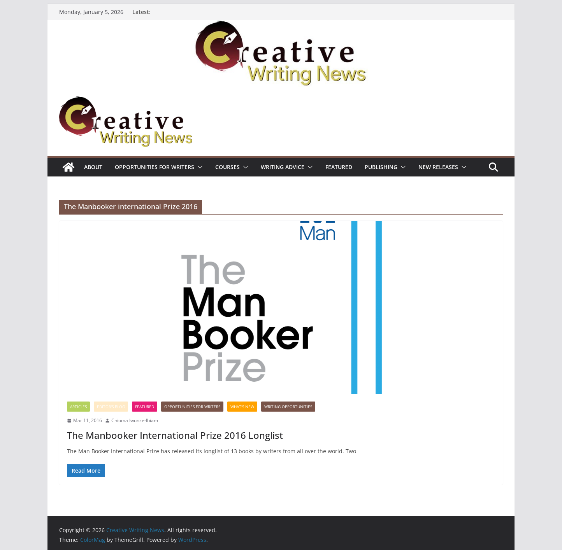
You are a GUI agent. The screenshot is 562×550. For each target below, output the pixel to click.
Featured (338, 167)
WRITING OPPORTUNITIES (288, 406)
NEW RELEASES (438, 167)
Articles (78, 406)
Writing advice (282, 167)
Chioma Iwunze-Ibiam (134, 420)
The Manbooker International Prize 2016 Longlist (175, 435)
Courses (227, 167)
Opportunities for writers (154, 167)
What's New (242, 406)
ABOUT (93, 167)
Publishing (381, 167)
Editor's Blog (111, 406)
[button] (198, 167)
